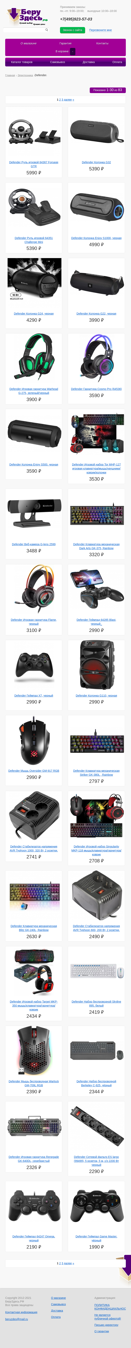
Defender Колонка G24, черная (34, 313)
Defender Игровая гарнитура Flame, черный (34, 621)
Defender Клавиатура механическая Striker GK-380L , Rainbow (96, 772)
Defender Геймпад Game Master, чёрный (96, 1238)
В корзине (65, 51)
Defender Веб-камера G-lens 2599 (34, 544)
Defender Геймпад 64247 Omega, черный (34, 1238)
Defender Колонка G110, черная (96, 695)
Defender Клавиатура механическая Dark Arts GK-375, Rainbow (96, 546)
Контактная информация (21, 1312)
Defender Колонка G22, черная (96, 313)
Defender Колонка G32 (96, 162)
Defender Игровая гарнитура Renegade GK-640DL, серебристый (34, 1158)
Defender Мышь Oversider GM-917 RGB (33, 770)
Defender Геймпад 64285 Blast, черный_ (96, 621)
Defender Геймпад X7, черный (33, 695)
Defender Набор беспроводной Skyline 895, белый (96, 1003)
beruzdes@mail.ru (16, 1319)
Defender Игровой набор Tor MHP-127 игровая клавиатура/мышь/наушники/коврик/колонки (96, 468)
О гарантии (102, 1331)
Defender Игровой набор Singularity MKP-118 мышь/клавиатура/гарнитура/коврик (96, 850)
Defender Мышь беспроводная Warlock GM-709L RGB (34, 1083)
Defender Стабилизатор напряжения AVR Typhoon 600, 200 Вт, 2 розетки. (96, 927)
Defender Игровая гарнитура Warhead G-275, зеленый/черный (33, 390)
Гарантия (66, 43)
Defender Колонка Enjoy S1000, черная (96, 237)
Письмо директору (106, 1324)
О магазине (28, 43)
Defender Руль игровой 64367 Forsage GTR (33, 164)
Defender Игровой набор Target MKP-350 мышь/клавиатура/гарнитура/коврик (34, 1005)
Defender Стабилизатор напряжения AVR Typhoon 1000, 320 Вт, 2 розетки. (34, 848)
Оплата (117, 61)
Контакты (102, 43)
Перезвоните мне (100, 30)
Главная (10, 75)
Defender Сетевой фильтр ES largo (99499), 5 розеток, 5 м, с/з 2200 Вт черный (96, 1160)
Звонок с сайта (72, 30)
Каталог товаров (22, 61)
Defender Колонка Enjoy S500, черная (33, 464)
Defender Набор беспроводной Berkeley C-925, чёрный (96, 1083)
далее (68, 99)
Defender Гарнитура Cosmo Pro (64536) (96, 388)
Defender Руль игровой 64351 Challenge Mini (34, 239)
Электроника (25, 75)
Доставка (89, 61)
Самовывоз (57, 61)
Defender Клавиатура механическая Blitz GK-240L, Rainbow (34, 927)
